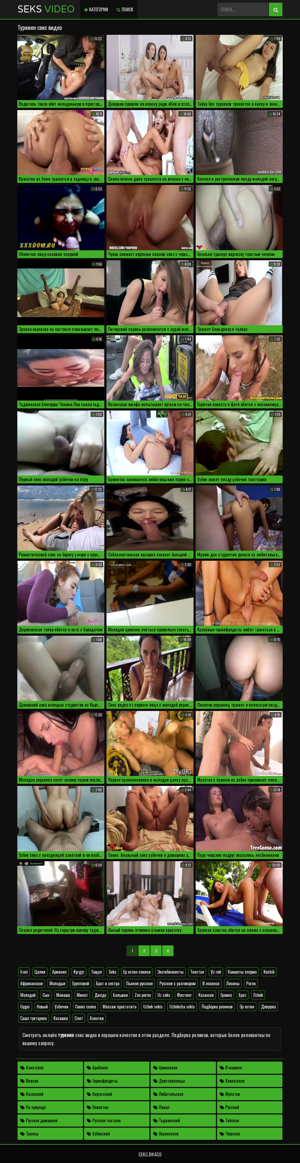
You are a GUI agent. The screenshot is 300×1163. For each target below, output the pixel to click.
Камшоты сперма (242, 972)
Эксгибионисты (170, 972)
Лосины (232, 983)
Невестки (97, 1107)
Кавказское (232, 1081)
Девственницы (169, 1081)
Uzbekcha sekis (182, 1006)
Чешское (230, 1133)
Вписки (29, 1081)
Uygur (25, 1006)
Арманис (59, 972)
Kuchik (269, 972)
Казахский (32, 1094)
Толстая (197, 972)
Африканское (31, 983)
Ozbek (258, 995)
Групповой (80, 983)
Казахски (206, 995)
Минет (82, 995)
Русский (229, 1107)
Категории (96, 9)
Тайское (229, 1120)
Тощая (96, 972)
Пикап (161, 1107)
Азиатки (97, 1018)
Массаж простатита (119, 1006)
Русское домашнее (39, 1120)
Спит (79, 1018)
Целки (40, 972)
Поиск (124, 9)
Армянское (165, 1067)
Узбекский (98, 1133)
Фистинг (184, 995)
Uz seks (164, 995)
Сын (45, 995)
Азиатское (32, 1067)
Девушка (268, 1006)
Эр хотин (246, 1006)
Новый (42, 1006)
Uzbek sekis (153, 1006)
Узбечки (61, 1006)
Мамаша (63, 995)
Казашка (61, 1018)
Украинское (165, 1133)
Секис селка (85, 1006)
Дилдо (100, 995)
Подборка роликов (217, 1006)
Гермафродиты (102, 1081)
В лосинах (210, 983)
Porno (251, 983)
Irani (24, 972)
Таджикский (166, 1120)
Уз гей (216, 972)
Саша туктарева (33, 1018)
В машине (231, 1067)
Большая (120, 995)
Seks (46, 9)
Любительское (168, 1094)
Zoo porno (143, 995)
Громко (226, 995)
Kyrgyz (79, 972)
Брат (242, 995)
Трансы (29, 1133)
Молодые (57, 983)
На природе (33, 1107)
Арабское (97, 1067)
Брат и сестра (107, 983)
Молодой (28, 995)
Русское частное (104, 1120)
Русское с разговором (177, 983)
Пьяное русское (139, 983)
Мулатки (230, 1094)
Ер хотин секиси (137, 972)
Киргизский (99, 1094)
